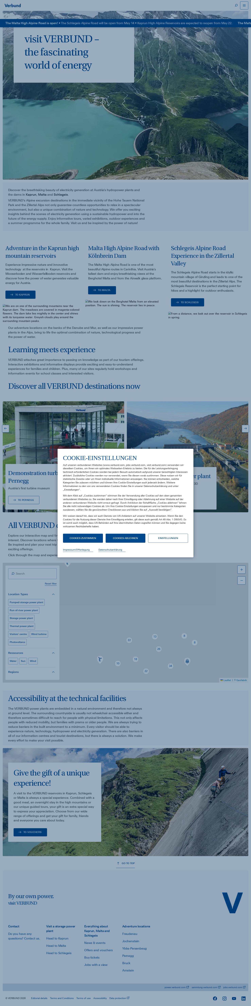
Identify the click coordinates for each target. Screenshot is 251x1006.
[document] (125, 494)
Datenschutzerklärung (110, 549)
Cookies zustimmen (83, 538)
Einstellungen (168, 538)
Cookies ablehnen (125, 538)
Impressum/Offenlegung (76, 549)
